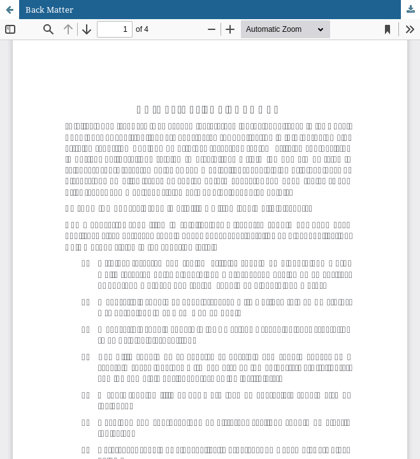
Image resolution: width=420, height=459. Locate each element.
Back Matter (49, 9)
